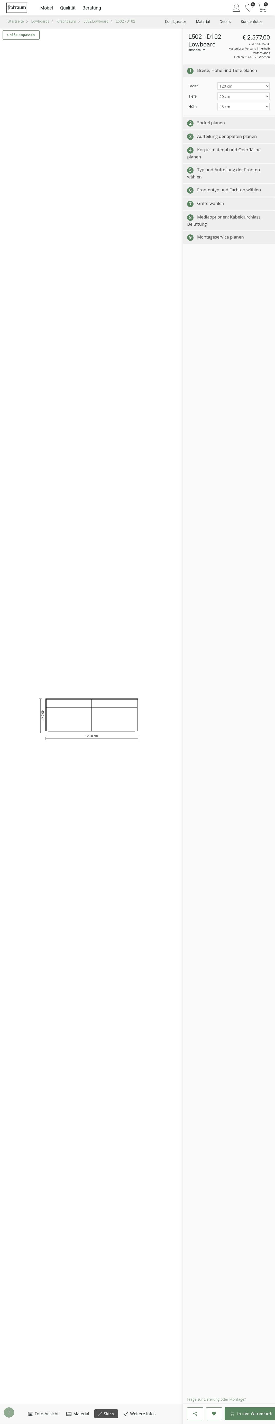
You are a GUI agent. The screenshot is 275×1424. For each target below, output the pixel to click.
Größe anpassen (21, 35)
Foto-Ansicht (43, 1414)
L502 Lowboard (96, 21)
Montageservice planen (220, 237)
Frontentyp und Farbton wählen (229, 190)
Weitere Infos (139, 1414)
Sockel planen (211, 123)
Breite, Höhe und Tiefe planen (227, 70)
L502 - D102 (125, 21)
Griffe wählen (210, 203)
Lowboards (40, 21)
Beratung (91, 8)
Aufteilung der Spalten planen (227, 136)
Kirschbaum (66, 21)
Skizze (106, 1414)
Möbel (46, 8)
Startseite (16, 21)
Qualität (68, 8)
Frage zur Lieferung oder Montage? (216, 1399)
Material (77, 1414)
